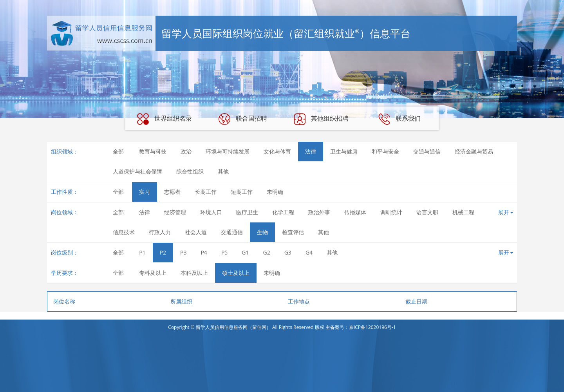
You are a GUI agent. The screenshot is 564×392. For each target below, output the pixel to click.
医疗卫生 (247, 212)
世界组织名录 (164, 119)
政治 (186, 151)
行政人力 (160, 232)
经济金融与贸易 (474, 151)
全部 (118, 151)
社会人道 (196, 232)
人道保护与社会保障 (137, 171)
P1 (142, 252)
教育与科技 (152, 151)
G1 (245, 252)
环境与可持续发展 (227, 151)
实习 (144, 191)
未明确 (275, 191)
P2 (163, 252)
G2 (266, 252)
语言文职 (427, 212)
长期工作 (206, 191)
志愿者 (172, 191)
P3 (183, 252)
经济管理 (175, 212)
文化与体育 (277, 151)
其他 (223, 171)
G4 (309, 252)
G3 (287, 252)
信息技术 (124, 232)
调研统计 (391, 212)
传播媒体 (355, 212)
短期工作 (242, 191)
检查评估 (293, 232)
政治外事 (319, 212)
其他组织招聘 (321, 119)
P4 (204, 252)
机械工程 (463, 212)
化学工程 (283, 212)
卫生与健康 (344, 151)
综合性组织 (190, 171)
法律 (310, 151)
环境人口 (211, 212)
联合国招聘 (243, 119)
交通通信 (232, 232)
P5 (224, 252)
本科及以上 (194, 272)
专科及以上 (152, 272)
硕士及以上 (235, 272)
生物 (262, 232)
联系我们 (399, 119)
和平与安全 (385, 151)
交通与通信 (427, 151)
